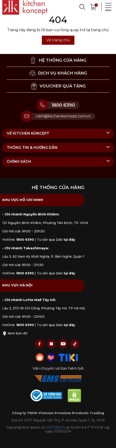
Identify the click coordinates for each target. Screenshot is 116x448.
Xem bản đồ (14, 333)
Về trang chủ (58, 40)
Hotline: (18, 240)
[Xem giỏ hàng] (93, 6)
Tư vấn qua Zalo (56, 240)
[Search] (82, 7)
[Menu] (107, 7)
